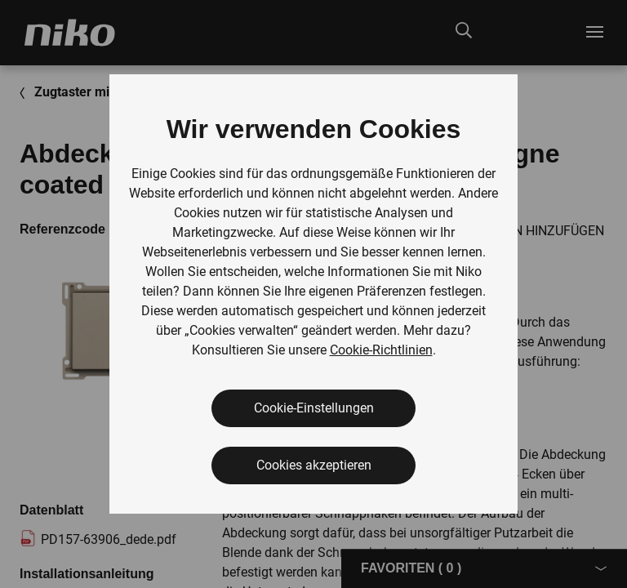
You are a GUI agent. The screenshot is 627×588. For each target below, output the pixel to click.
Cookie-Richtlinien (381, 350)
